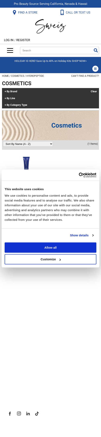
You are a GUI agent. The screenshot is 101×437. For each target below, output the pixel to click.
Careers (13, 370)
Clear (94, 91)
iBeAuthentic (58, 427)
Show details (79, 235)
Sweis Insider (18, 388)
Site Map (14, 361)
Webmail (14, 323)
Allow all (50, 247)
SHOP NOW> (79, 60)
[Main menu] (10, 50)
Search (96, 50)
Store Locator (18, 379)
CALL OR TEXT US (78, 12)
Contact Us (16, 269)
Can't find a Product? (85, 76)
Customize (51, 259)
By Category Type (17, 105)
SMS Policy (16, 305)
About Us (14, 344)
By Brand (12, 91)
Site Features (18, 352)
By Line (11, 98)
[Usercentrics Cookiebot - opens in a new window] (78, 175)
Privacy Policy (18, 296)
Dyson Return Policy (23, 287)
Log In (9, 40)
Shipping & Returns (23, 278)
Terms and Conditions (25, 314)
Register (23, 40)
